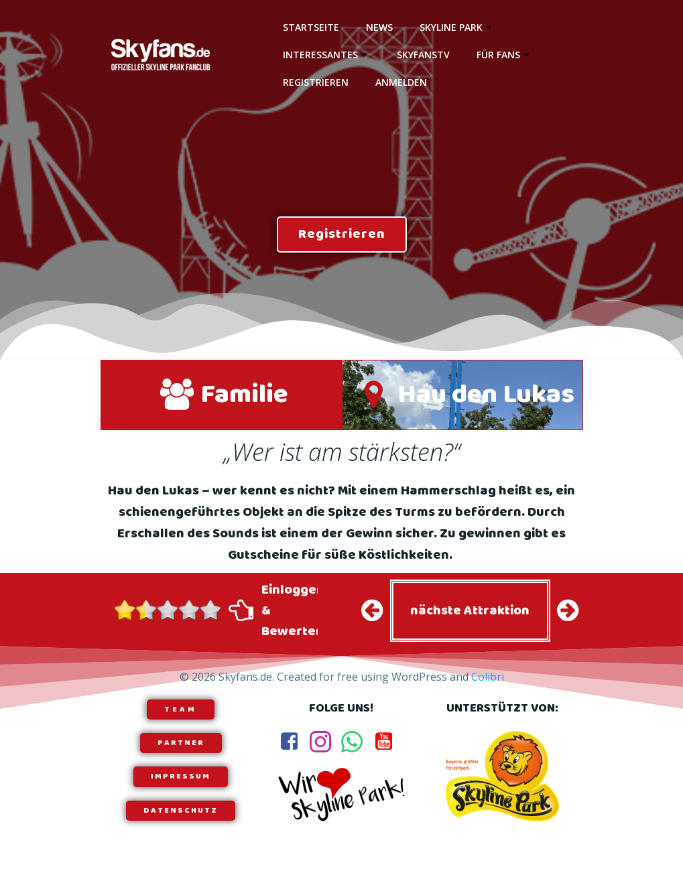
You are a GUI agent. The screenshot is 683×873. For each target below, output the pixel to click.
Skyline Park (457, 27)
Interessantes (326, 54)
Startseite (311, 27)
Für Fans (504, 54)
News (379, 27)
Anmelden (401, 82)
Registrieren (316, 82)
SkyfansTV (423, 54)
